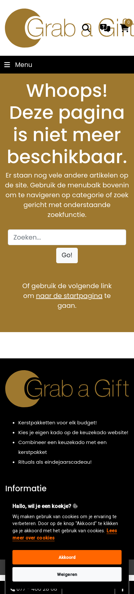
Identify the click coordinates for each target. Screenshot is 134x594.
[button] (67, 255)
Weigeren (67, 574)
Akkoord (67, 557)
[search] (86, 28)
